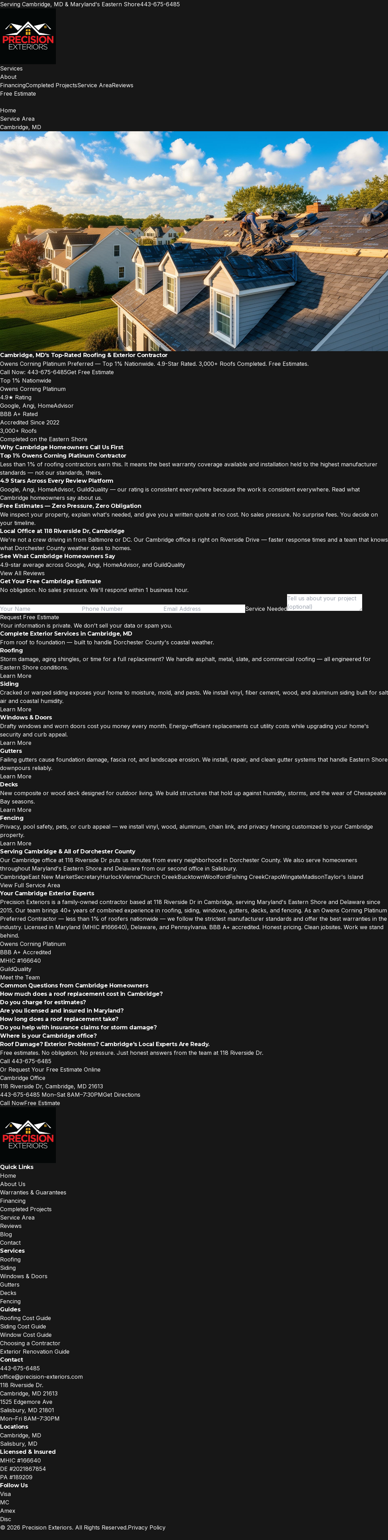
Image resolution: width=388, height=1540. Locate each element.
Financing (12, 85)
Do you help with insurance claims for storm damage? (78, 1027)
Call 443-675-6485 (25, 1061)
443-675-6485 (160, 4)
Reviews (122, 85)
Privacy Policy (147, 1527)
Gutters (10, 1284)
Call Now (12, 1103)
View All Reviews (22, 573)
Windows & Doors (23, 1276)
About (8, 76)
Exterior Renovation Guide (34, 1351)
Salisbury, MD (18, 1443)
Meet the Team (20, 977)
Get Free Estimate (90, 372)
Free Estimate (18, 93)
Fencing (10, 1301)
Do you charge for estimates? (43, 1002)
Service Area (94, 85)
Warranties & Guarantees (33, 1192)
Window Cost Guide (26, 1334)
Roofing (10, 1259)
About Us (12, 1183)
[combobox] (266, 609)
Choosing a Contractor (30, 1343)
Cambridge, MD (20, 1435)
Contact (10, 1242)
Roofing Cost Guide (25, 1318)
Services (11, 68)
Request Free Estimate (29, 617)
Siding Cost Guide (23, 1326)
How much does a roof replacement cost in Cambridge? (81, 994)
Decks (8, 1292)
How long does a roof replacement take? (59, 1019)
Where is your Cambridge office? (48, 1035)
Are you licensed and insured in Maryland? (62, 1010)
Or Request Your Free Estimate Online (50, 1069)
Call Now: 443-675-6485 (33, 372)
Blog (6, 1234)
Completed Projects (51, 85)
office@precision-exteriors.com (41, 1376)
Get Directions (121, 1094)
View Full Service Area (30, 885)
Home (8, 110)
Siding (8, 1267)
